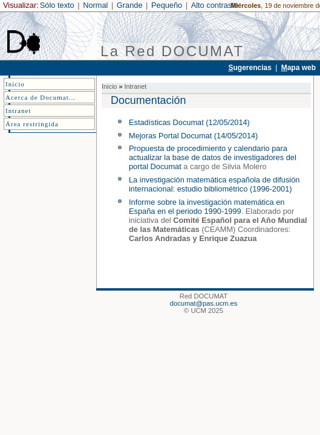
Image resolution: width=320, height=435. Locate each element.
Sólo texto (57, 5)
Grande (130, 5)
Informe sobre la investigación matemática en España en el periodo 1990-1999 (207, 207)
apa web (298, 67)
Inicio (109, 86)
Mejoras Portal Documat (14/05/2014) (193, 135)
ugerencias (249, 67)
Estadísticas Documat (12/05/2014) (189, 122)
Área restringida (32, 123)
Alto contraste (214, 5)
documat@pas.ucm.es (203, 303)
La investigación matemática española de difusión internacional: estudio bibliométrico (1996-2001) (214, 184)
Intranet (135, 86)
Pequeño (166, 5)
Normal (95, 5)
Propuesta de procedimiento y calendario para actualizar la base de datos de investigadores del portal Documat (212, 157)
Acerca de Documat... (40, 97)
